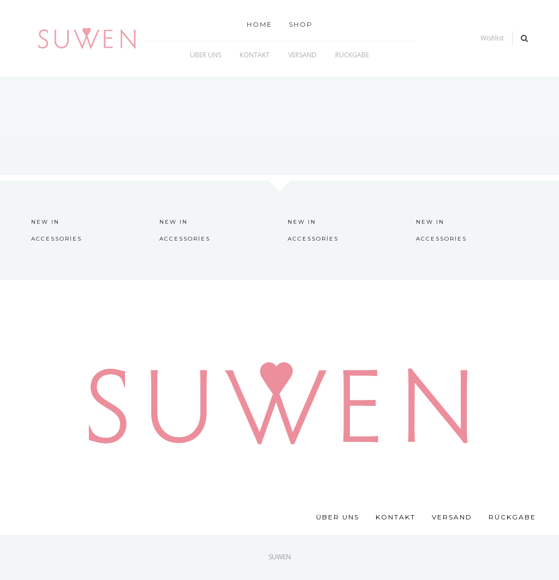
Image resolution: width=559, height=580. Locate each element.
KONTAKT (395, 517)
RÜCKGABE (512, 517)
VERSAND (452, 517)
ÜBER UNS (337, 517)
